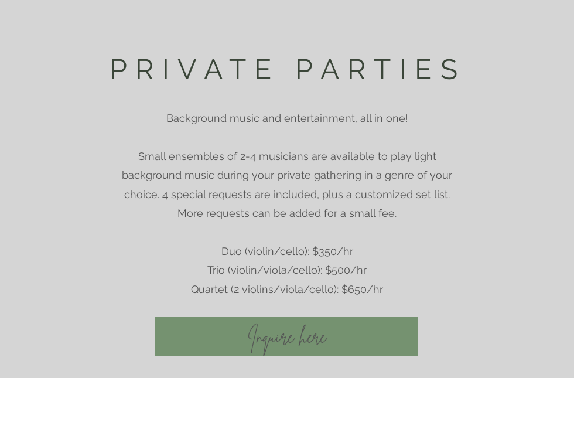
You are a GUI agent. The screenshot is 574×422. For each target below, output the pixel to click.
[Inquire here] (286, 336)
